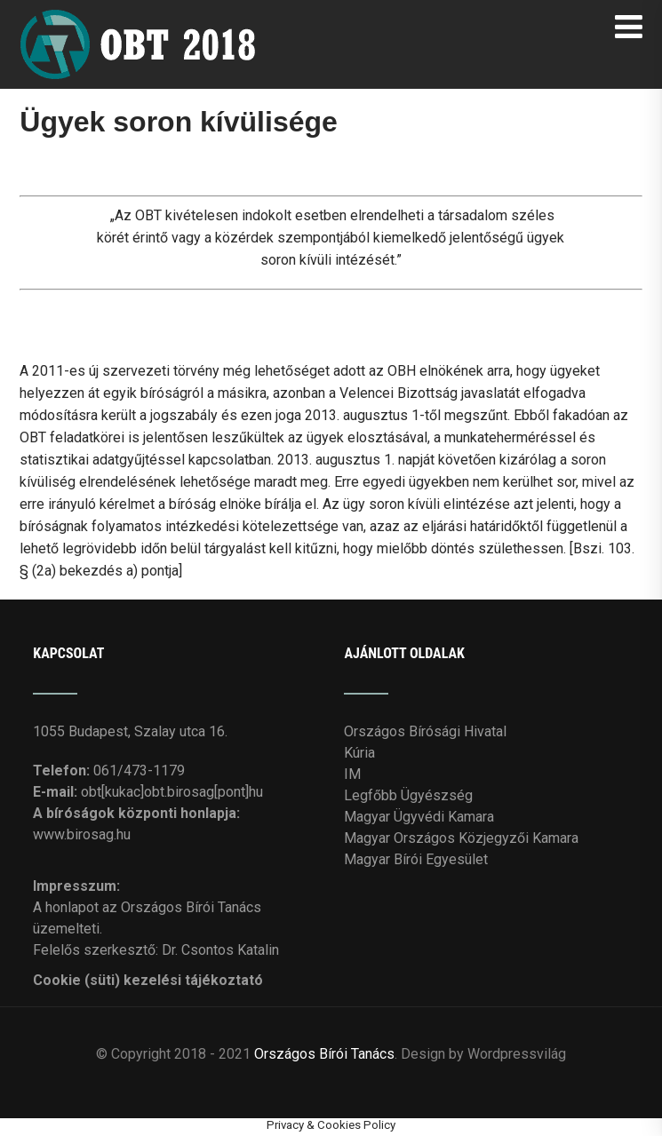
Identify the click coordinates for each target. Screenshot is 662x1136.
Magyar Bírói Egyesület (416, 859)
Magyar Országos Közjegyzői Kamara (461, 838)
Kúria (359, 752)
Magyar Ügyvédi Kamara (419, 816)
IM (352, 774)
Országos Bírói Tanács (324, 1053)
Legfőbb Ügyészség (408, 795)
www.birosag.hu (82, 834)
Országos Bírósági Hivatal (425, 731)
